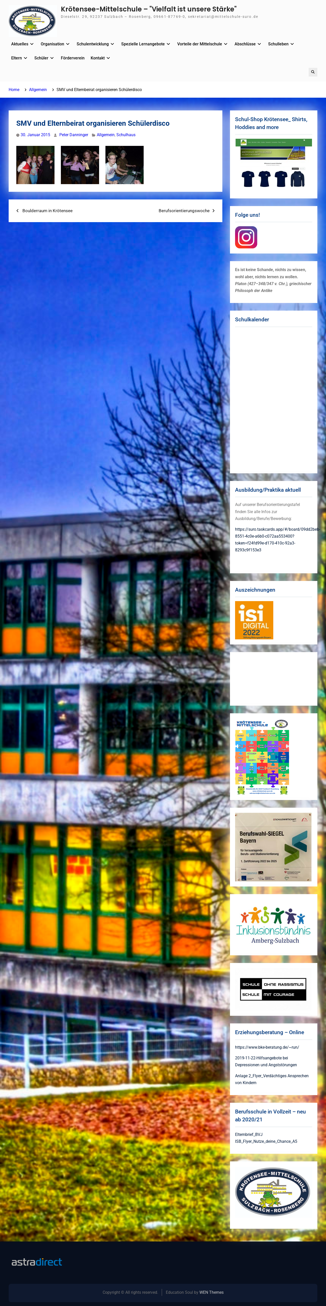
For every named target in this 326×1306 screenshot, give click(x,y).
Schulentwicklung (93, 44)
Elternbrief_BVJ (249, 1134)
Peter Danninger (73, 134)
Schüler (41, 58)
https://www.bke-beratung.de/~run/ (267, 1047)
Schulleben (278, 44)
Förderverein (73, 58)
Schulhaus (125, 134)
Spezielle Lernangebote (143, 44)
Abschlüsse (245, 44)
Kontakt (98, 58)
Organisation (52, 44)
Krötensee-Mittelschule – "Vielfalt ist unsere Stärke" (149, 9)
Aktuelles (19, 44)
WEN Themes (211, 1292)
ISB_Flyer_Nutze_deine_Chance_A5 (266, 1141)
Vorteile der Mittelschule (199, 44)
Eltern (16, 58)
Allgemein (106, 134)
